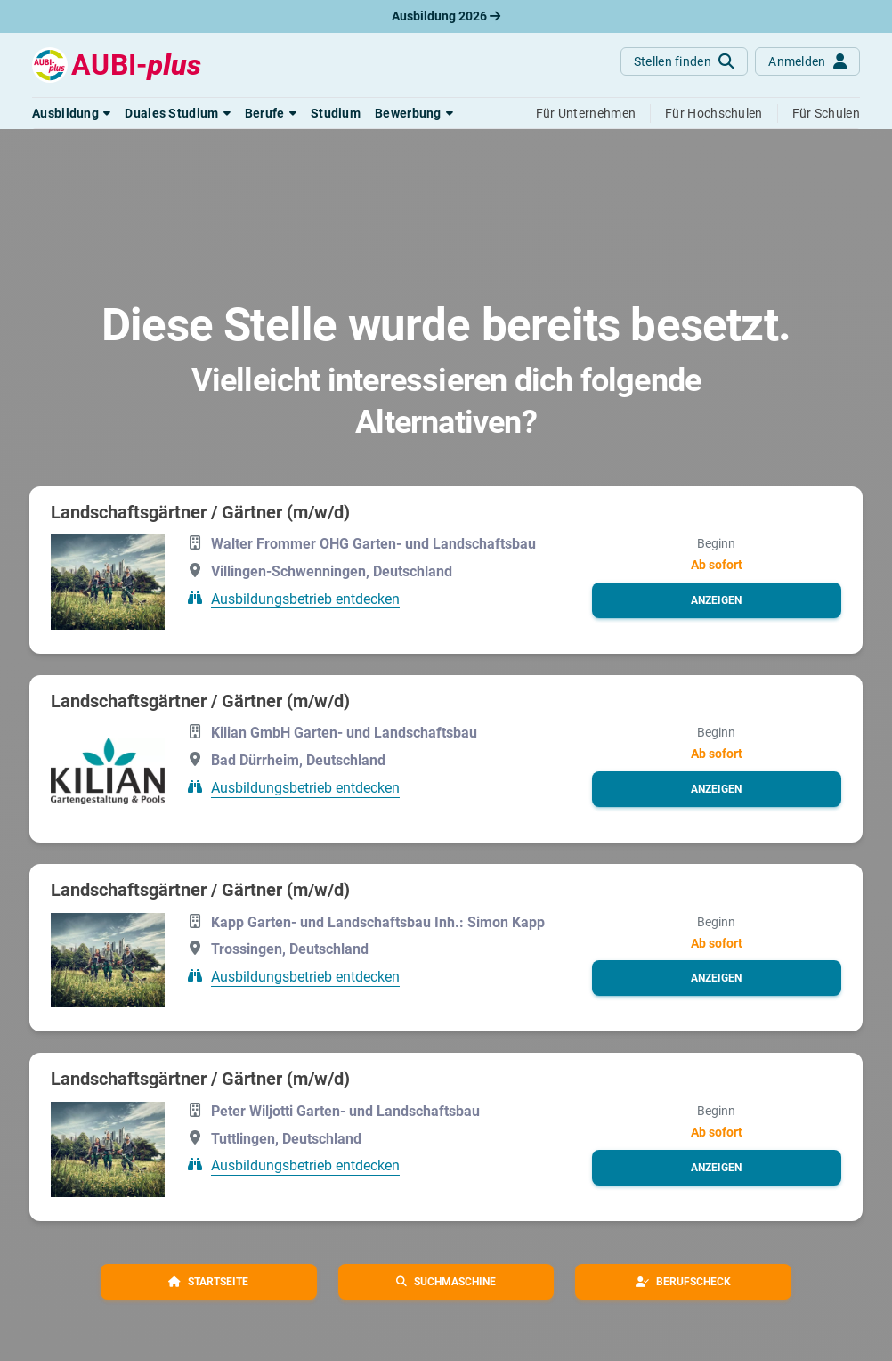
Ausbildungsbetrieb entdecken (305, 598)
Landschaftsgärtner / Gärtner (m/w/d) (200, 512)
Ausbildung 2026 (446, 16)
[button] (71, 113)
